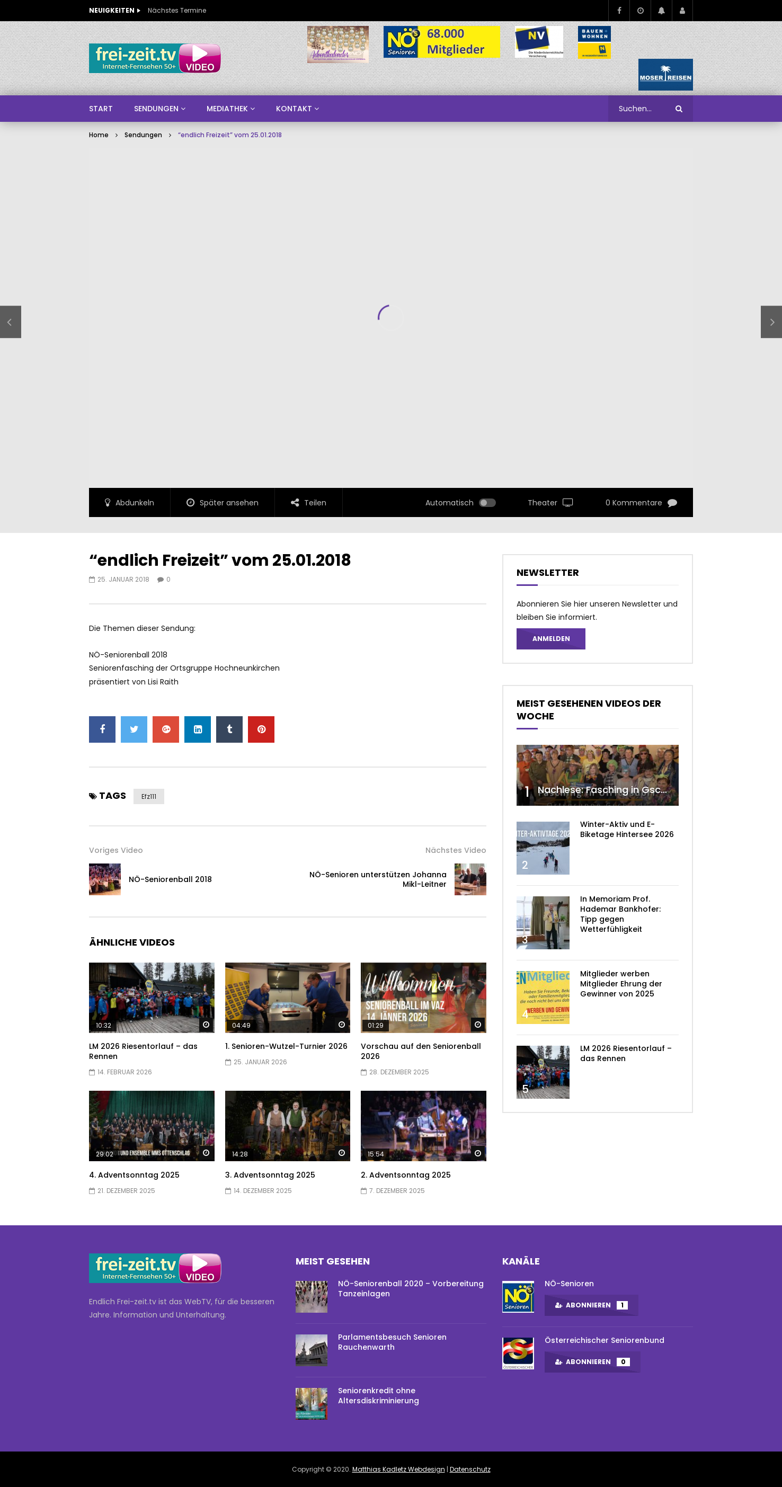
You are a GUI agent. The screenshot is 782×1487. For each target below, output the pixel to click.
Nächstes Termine (177, 10)
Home (99, 134)
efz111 (148, 796)
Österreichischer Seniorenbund (604, 1340)
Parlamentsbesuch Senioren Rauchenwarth (392, 1342)
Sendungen (143, 134)
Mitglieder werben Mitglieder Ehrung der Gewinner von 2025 (621, 983)
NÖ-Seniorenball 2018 (170, 879)
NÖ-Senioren (569, 1283)
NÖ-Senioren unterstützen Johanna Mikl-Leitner (378, 879)
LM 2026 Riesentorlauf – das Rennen (143, 1051)
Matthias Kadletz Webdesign (398, 1469)
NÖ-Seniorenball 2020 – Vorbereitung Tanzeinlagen (411, 1288)
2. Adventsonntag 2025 (406, 1175)
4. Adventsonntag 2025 (134, 1175)
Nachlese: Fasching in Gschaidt (612, 789)
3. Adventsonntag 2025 (270, 1175)
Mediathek (227, 108)
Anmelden (551, 638)
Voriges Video (116, 850)
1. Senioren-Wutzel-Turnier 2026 (286, 1046)
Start (101, 108)
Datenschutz (470, 1469)
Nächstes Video (455, 850)
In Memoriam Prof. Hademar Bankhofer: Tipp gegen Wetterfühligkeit (620, 914)
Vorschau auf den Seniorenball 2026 (421, 1051)
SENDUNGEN (156, 108)
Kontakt (294, 108)
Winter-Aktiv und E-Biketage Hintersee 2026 (627, 829)
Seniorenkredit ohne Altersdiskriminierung (378, 1395)
